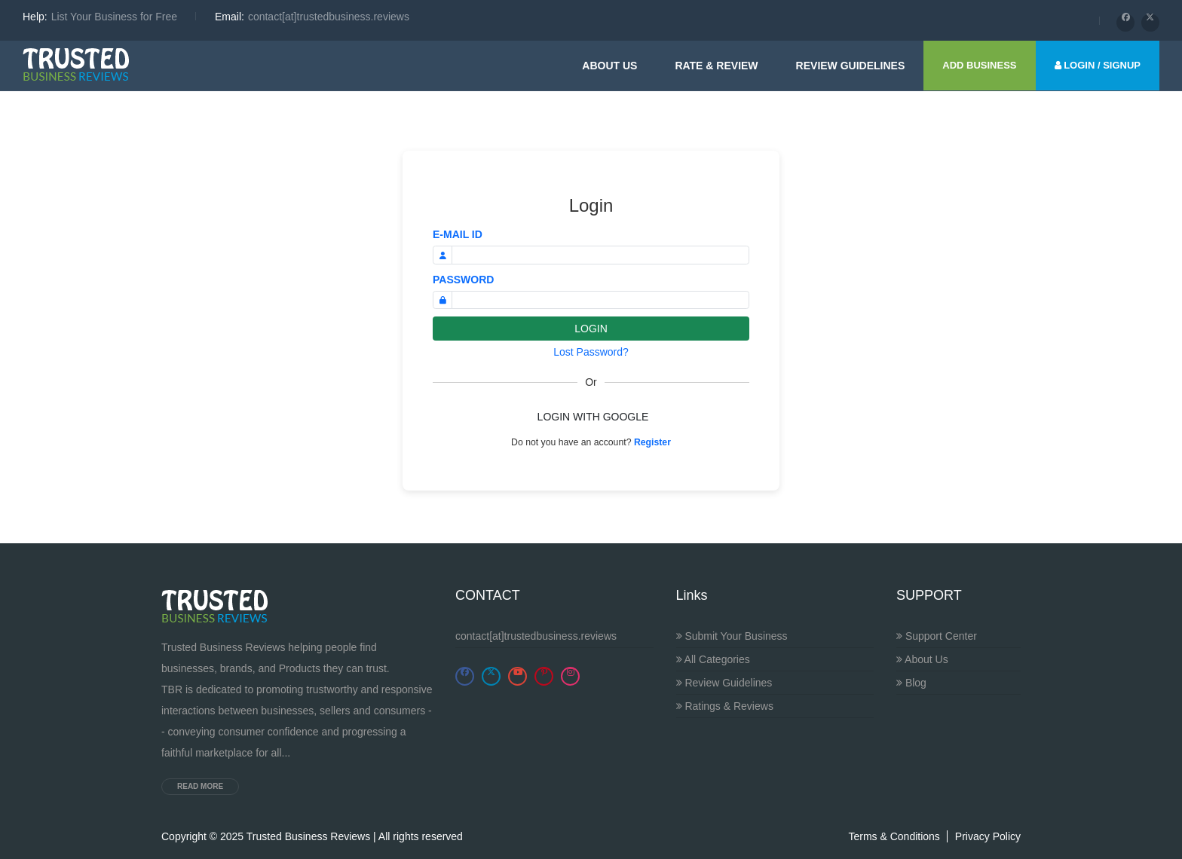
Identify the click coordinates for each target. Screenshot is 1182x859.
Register (652, 442)
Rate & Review (716, 66)
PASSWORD (463, 280)
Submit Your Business (732, 636)
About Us (609, 66)
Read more (200, 786)
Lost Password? (591, 352)
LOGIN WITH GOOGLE (593, 417)
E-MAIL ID (457, 234)
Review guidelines (850, 66)
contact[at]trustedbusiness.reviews (536, 636)
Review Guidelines (724, 683)
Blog (911, 683)
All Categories (713, 659)
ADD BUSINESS (979, 65)
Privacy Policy (988, 836)
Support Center (936, 636)
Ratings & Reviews (724, 706)
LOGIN (591, 329)
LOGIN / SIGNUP (1098, 65)
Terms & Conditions (893, 836)
